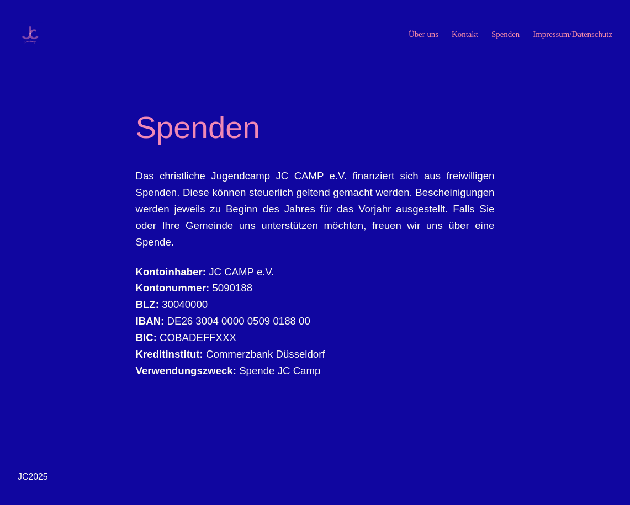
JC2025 (33, 476)
